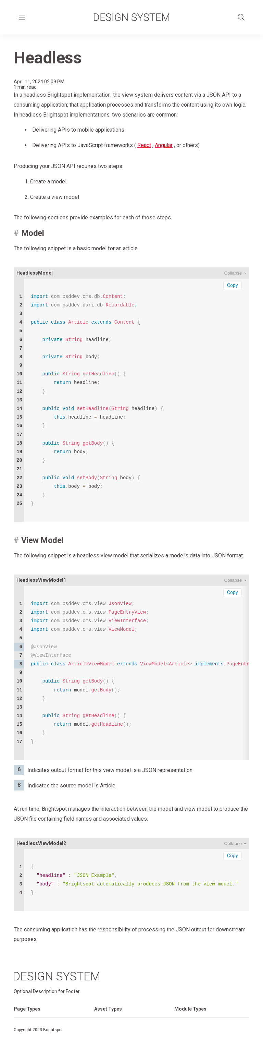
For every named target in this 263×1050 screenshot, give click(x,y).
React (144, 145)
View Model (42, 540)
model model (136, 673)
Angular (164, 145)
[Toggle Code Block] (235, 273)
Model (32, 233)
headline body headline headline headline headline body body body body (93, 400)
